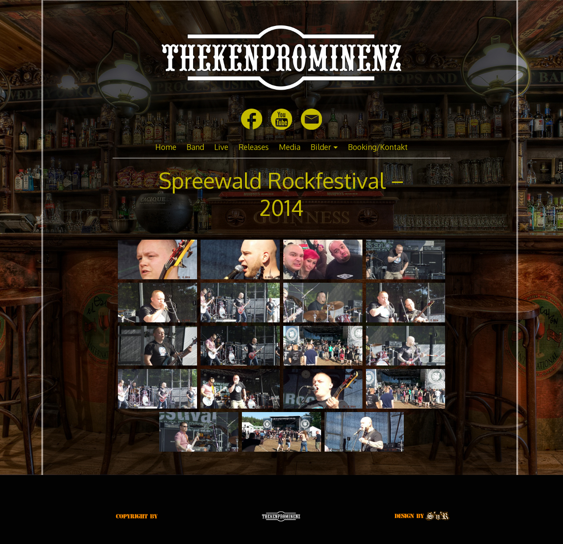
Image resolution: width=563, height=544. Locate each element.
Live (221, 147)
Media (289, 147)
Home (165, 147)
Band (195, 147)
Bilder (321, 147)
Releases (253, 147)
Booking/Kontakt (378, 147)
